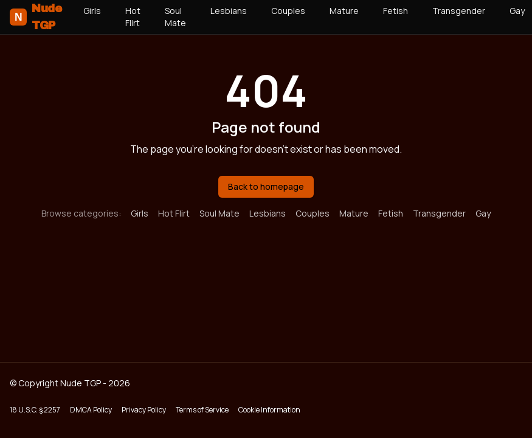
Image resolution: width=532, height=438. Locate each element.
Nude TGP (35, 17)
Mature (344, 10)
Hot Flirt (132, 17)
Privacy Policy (144, 410)
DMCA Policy (91, 410)
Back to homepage (266, 186)
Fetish (395, 10)
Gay (483, 213)
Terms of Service (202, 410)
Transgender (458, 10)
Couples (288, 10)
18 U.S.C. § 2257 (35, 410)
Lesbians (228, 10)
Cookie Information (269, 410)
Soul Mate (175, 17)
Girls (92, 10)
